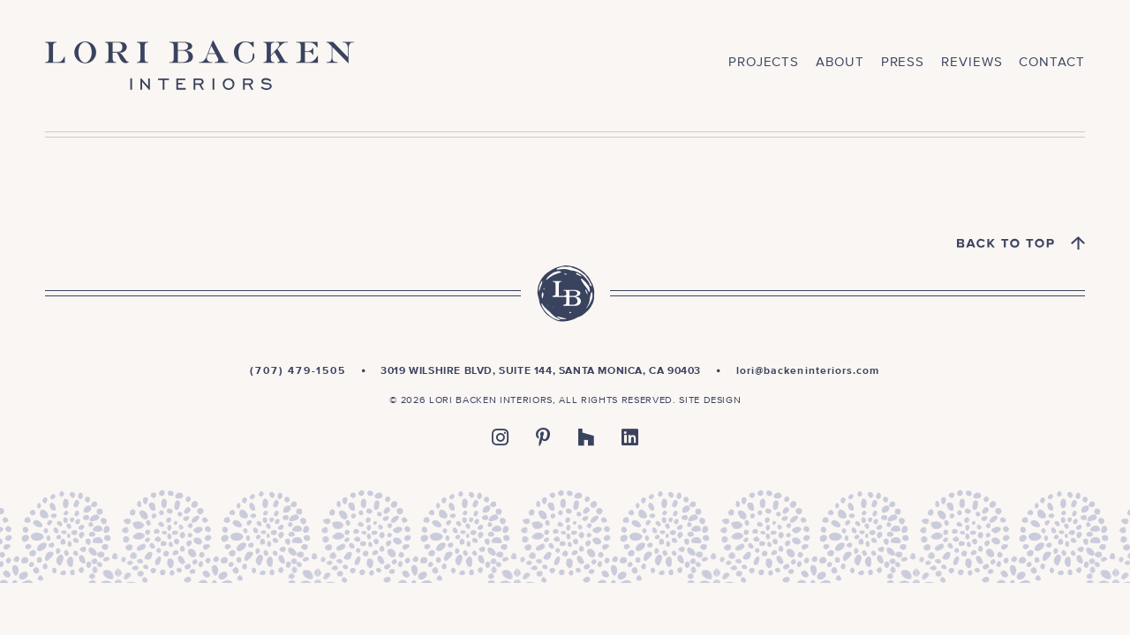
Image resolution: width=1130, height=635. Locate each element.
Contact (1051, 62)
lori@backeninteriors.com (808, 371)
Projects (763, 62)
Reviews (971, 62)
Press (903, 62)
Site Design (710, 400)
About (840, 62)
